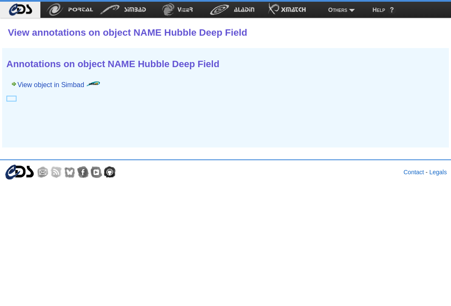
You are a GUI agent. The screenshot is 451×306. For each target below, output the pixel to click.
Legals (438, 172)
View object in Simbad (58, 84)
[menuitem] (20, 10)
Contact (413, 172)
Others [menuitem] (337, 9)
